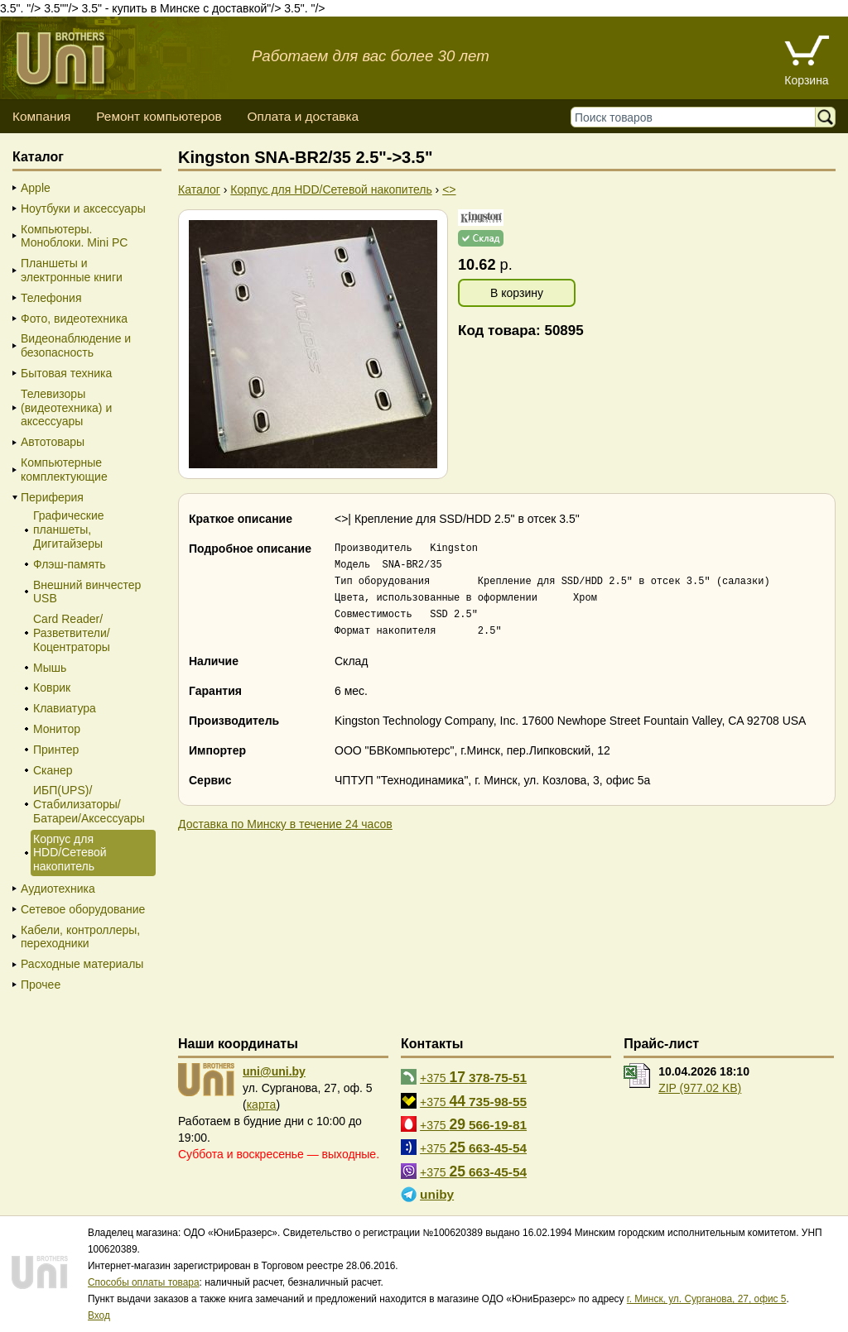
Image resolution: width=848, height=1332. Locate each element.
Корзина (806, 80)
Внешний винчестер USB (87, 592)
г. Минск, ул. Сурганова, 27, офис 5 (707, 1299)
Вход (99, 1315)
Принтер (56, 749)
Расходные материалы (82, 963)
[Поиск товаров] (697, 117)
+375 (473, 1077)
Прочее (40, 984)
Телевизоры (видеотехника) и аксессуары (66, 408)
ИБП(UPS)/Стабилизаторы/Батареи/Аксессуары (89, 804)
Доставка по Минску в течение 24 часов (285, 824)
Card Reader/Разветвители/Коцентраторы (71, 633)
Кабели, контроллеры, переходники (80, 937)
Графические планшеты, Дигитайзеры (68, 529)
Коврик (51, 687)
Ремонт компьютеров (158, 116)
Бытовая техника (66, 373)
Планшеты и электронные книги (72, 270)
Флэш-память (69, 564)
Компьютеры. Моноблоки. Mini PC (74, 236)
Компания (41, 116)
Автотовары (52, 441)
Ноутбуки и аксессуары (83, 208)
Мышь (49, 667)
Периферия (52, 497)
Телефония (51, 297)
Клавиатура (64, 708)
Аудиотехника (58, 888)
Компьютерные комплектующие (64, 469)
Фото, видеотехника (74, 318)
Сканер (53, 770)
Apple (36, 187)
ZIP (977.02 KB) (699, 1088)
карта (262, 1104)
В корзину (516, 292)
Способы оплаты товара (144, 1282)
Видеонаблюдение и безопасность (76, 345)
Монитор (56, 728)
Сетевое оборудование (83, 909)
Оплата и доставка (303, 116)
